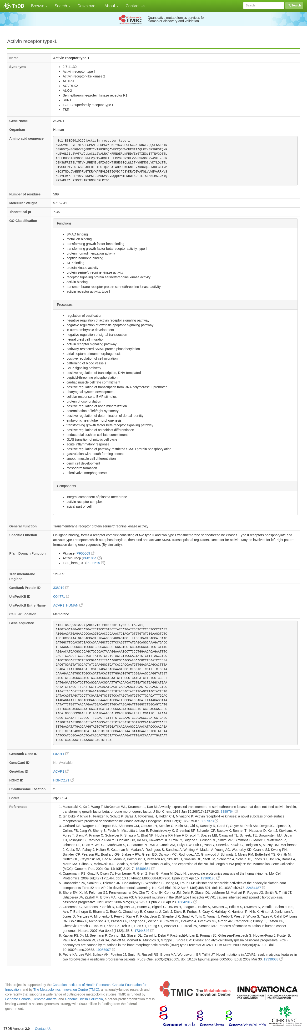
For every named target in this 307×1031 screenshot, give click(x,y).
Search (62, 6)
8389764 (229, 811)
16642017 (187, 902)
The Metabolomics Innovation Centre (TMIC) (66, 989)
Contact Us (135, 6)
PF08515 (95, 563)
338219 (61, 588)
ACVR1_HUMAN (68, 605)
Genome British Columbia (84, 999)
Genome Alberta (44, 999)
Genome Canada (18, 999)
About (112, 6)
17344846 (143, 931)
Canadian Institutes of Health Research (81, 985)
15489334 (145, 869)
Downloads (87, 6)
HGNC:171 (63, 780)
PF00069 (86, 553)
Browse (39, 6)
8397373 (209, 821)
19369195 (210, 878)
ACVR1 (61, 771)
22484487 (255, 888)
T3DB (18, 6)
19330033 (273, 959)
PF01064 (92, 558)
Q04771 (61, 596)
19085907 (105, 950)
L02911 (61, 754)
